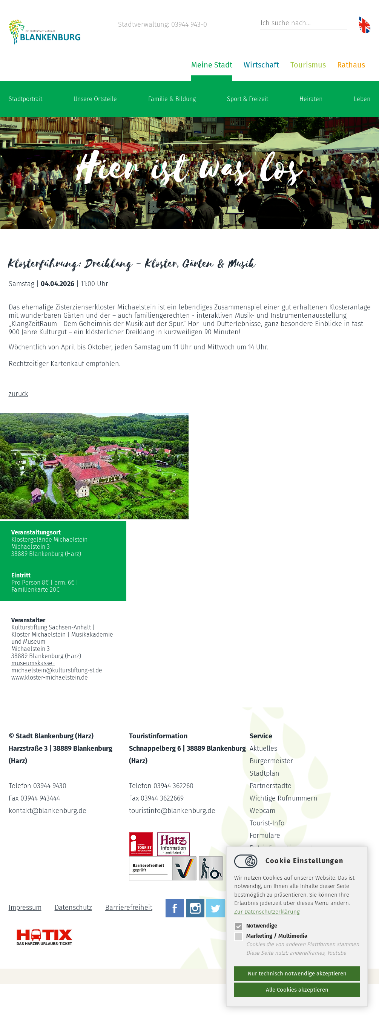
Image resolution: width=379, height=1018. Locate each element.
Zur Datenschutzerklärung (267, 911)
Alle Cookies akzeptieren (297, 989)
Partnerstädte (271, 820)
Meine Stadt (121, 99)
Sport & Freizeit (247, 133)
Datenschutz (73, 942)
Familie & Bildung (172, 133)
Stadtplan (264, 808)
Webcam (262, 845)
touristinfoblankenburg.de (172, 845)
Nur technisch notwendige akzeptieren (297, 973)
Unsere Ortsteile (95, 133)
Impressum (25, 942)
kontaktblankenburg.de (47, 845)
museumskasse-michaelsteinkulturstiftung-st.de (56, 701)
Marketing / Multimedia (270, 935)
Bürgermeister (271, 795)
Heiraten (310, 133)
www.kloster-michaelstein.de (49, 711)
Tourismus (217, 99)
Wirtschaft (171, 99)
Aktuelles (263, 783)
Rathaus (261, 99)
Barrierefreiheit (128, 942)
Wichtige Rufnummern (284, 832)
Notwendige (255, 925)
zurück (18, 428)
